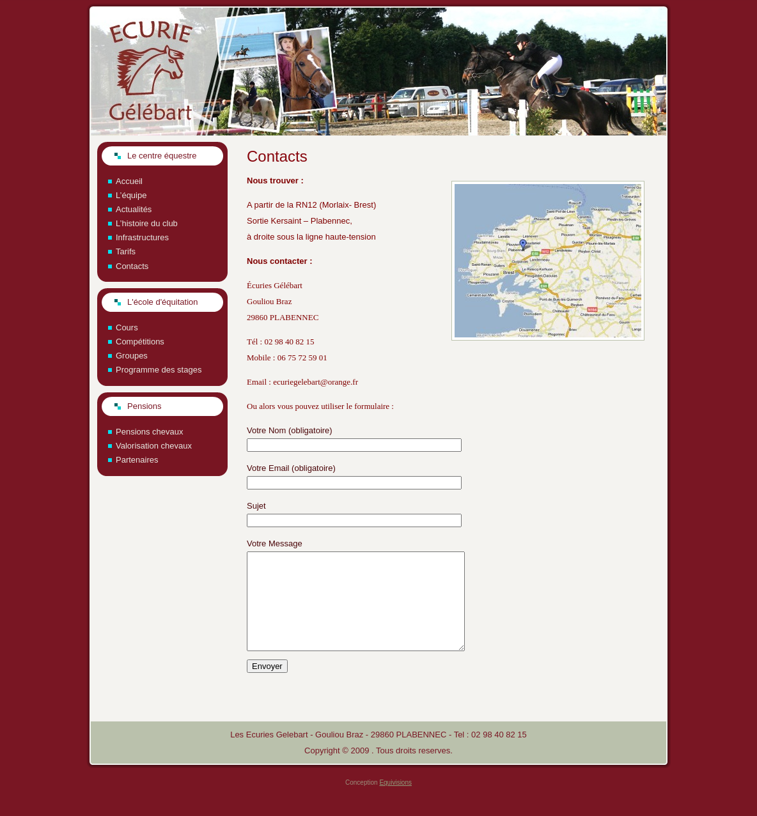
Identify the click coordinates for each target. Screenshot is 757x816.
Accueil (129, 181)
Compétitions (140, 341)
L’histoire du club (147, 223)
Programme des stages (158, 369)
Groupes (132, 355)
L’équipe (131, 195)
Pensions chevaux (149, 431)
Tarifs (126, 251)
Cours (127, 327)
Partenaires (137, 460)
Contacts (132, 266)
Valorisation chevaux (154, 445)
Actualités (134, 209)
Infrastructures (142, 237)
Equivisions (395, 801)
